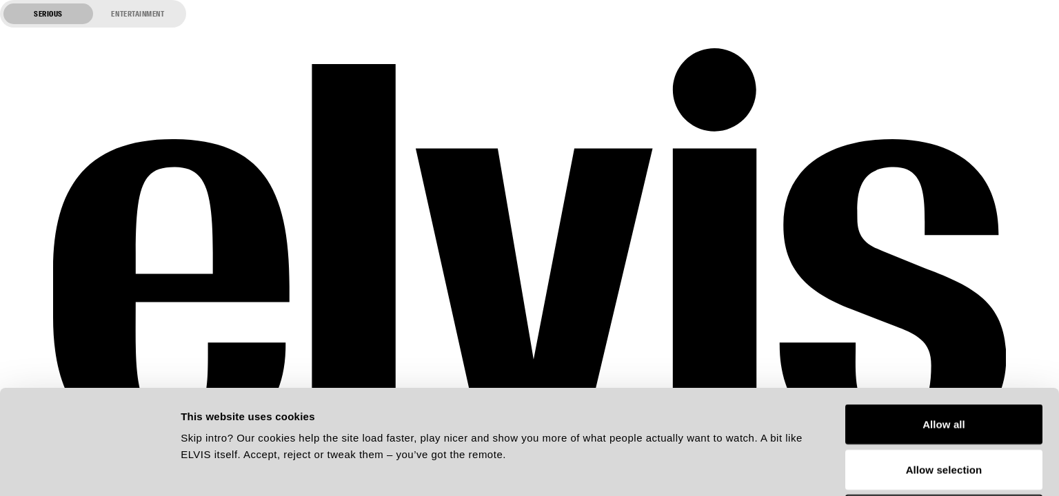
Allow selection (944, 372)
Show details (724, 469)
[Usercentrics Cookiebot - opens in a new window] (89, 469)
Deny (943, 416)
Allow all (943, 326)
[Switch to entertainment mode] (93, 14)
